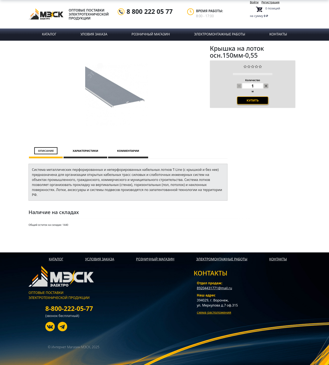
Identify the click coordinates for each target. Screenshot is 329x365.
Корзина (256, 9)
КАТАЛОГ (56, 259)
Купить (253, 108)
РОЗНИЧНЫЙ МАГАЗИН (155, 259)
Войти (254, 2)
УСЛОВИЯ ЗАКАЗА (99, 259)
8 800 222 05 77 (150, 11)
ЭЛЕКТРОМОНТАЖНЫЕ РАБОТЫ (221, 259)
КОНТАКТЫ (278, 259)
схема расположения (214, 312)
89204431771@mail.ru (214, 288)
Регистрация (270, 2)
